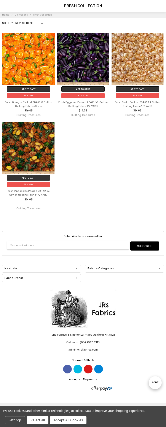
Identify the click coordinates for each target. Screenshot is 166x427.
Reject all (37, 420)
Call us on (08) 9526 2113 (83, 341)
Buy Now (29, 95)
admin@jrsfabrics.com (83, 349)
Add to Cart (28, 89)
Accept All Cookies (68, 420)
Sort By (7, 23)
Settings (15, 420)
